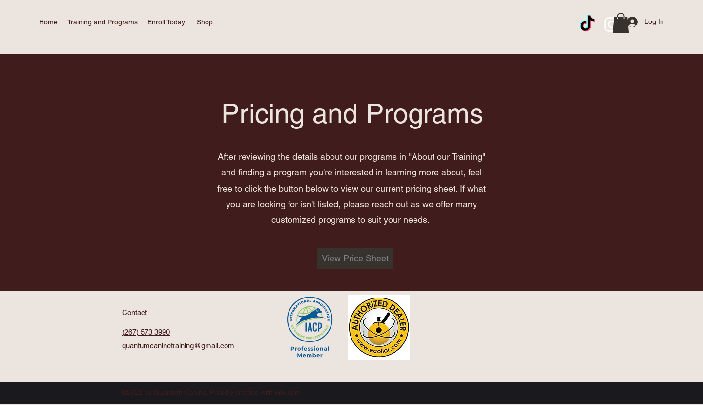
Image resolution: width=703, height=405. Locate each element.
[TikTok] (587, 24)
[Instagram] (611, 24)
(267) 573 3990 (146, 332)
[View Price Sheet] (355, 258)
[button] (102, 22)
